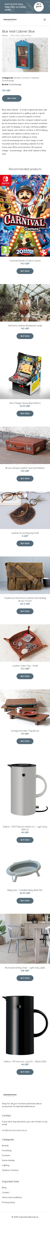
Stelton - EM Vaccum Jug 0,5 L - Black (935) (25, 1061)
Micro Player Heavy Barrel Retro (25, 403)
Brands (17, 77)
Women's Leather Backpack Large (25, 325)
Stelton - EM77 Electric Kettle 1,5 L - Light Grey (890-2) (25, 828)
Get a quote (38, 5)
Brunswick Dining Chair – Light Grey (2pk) (25, 967)
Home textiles (8, 1160)
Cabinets (35, 77)
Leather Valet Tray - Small (25, 665)
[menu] (45, 20)
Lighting (5, 1165)
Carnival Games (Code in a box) (25, 260)
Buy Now (11, 98)
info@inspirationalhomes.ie (14, 1130)
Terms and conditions (12, 1197)
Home (5, 35)
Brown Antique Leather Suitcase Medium (25, 468)
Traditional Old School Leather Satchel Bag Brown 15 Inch (25, 599)
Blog (4, 1187)
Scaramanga (8, 80)
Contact (5, 1192)
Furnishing (6, 1150)
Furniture (26, 77)
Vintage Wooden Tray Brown (25, 730)
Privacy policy (8, 1202)
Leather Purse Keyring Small (25, 533)
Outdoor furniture (10, 1170)
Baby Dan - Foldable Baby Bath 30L (25, 890)
